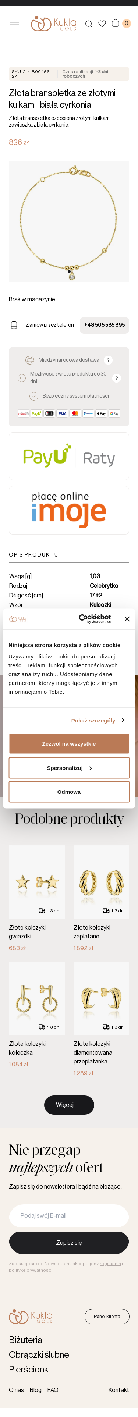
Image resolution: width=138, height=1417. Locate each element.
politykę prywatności (30, 1270)
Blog (36, 1390)
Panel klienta (107, 1316)
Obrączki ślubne (39, 1354)
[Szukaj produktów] (88, 23)
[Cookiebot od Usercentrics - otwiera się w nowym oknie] (82, 619)
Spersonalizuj (69, 767)
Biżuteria (25, 1340)
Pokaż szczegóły (93, 720)
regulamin (110, 1263)
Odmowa (69, 792)
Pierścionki (29, 1369)
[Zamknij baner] (127, 618)
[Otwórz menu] (14, 23)
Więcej (65, 1124)
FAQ (53, 1390)
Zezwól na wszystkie (69, 744)
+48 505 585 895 (104, 325)
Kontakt (119, 1390)
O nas (16, 1390)
